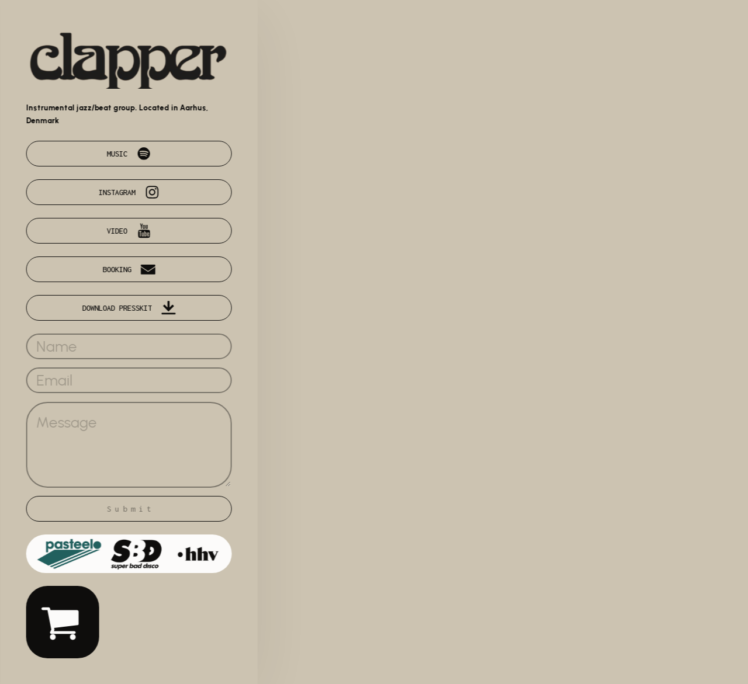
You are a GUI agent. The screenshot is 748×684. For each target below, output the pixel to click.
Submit (131, 508)
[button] (130, 153)
